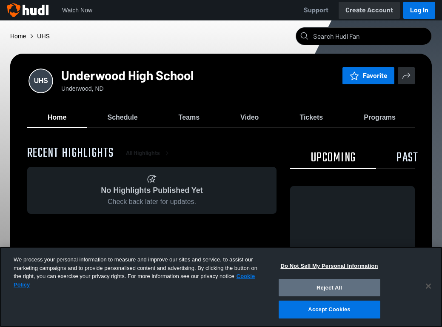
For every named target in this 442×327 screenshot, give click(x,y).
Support (316, 10)
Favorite (368, 75)
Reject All (329, 287)
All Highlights (149, 153)
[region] (221, 287)
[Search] (370, 36)
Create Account (369, 10)
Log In (419, 10)
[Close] (428, 286)
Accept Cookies (329, 309)
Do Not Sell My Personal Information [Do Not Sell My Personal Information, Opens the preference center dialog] (329, 266)
